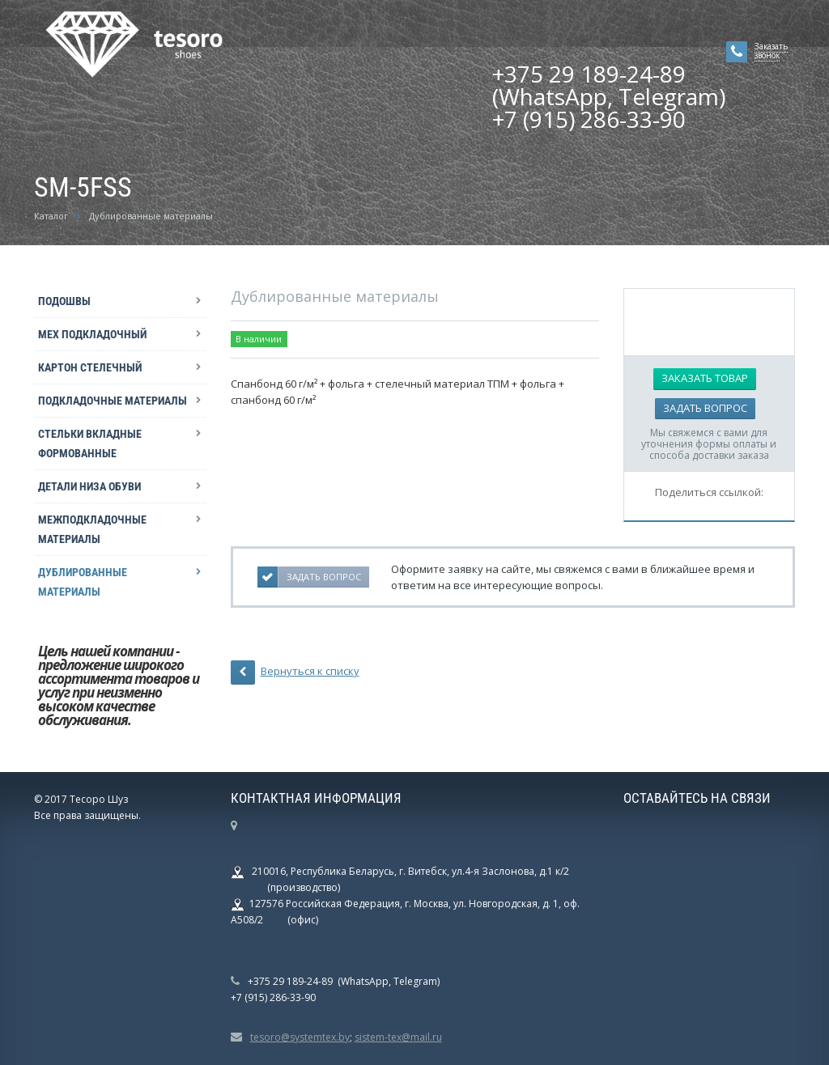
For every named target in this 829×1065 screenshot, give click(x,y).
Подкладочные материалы (112, 400)
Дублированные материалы (82, 582)
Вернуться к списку (295, 672)
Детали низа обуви (89, 486)
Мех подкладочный (92, 334)
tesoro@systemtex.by (300, 1037)
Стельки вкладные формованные (90, 443)
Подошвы (64, 301)
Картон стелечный (90, 367)
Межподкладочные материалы (92, 529)
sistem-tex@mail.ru (398, 1037)
